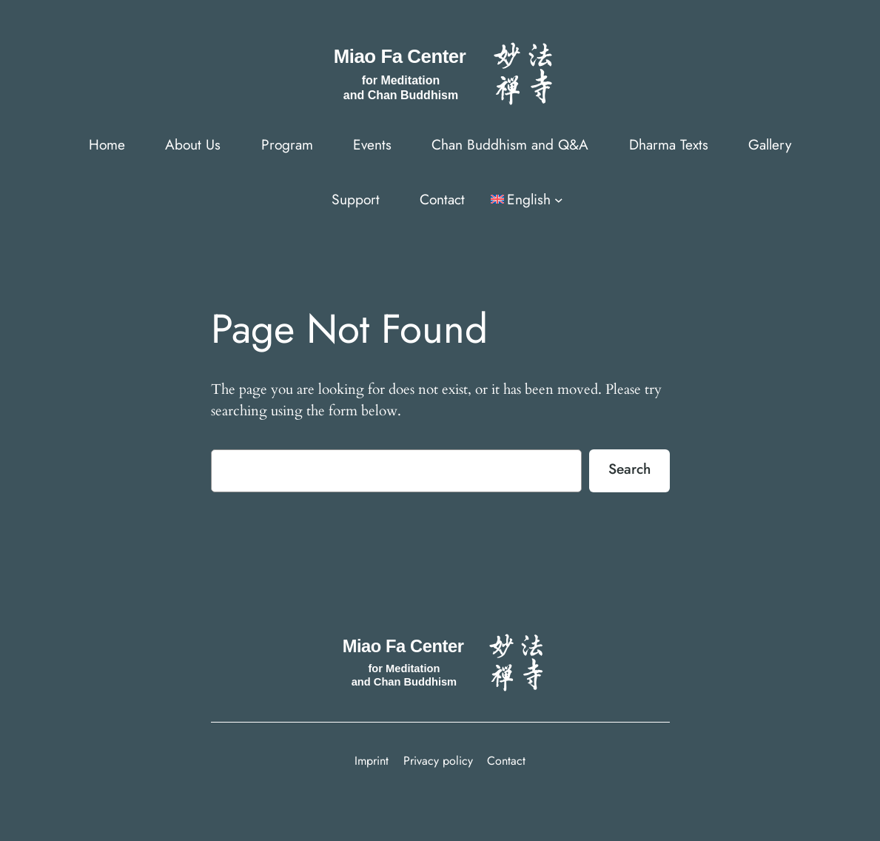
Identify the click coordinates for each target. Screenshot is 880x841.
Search (629, 468)
